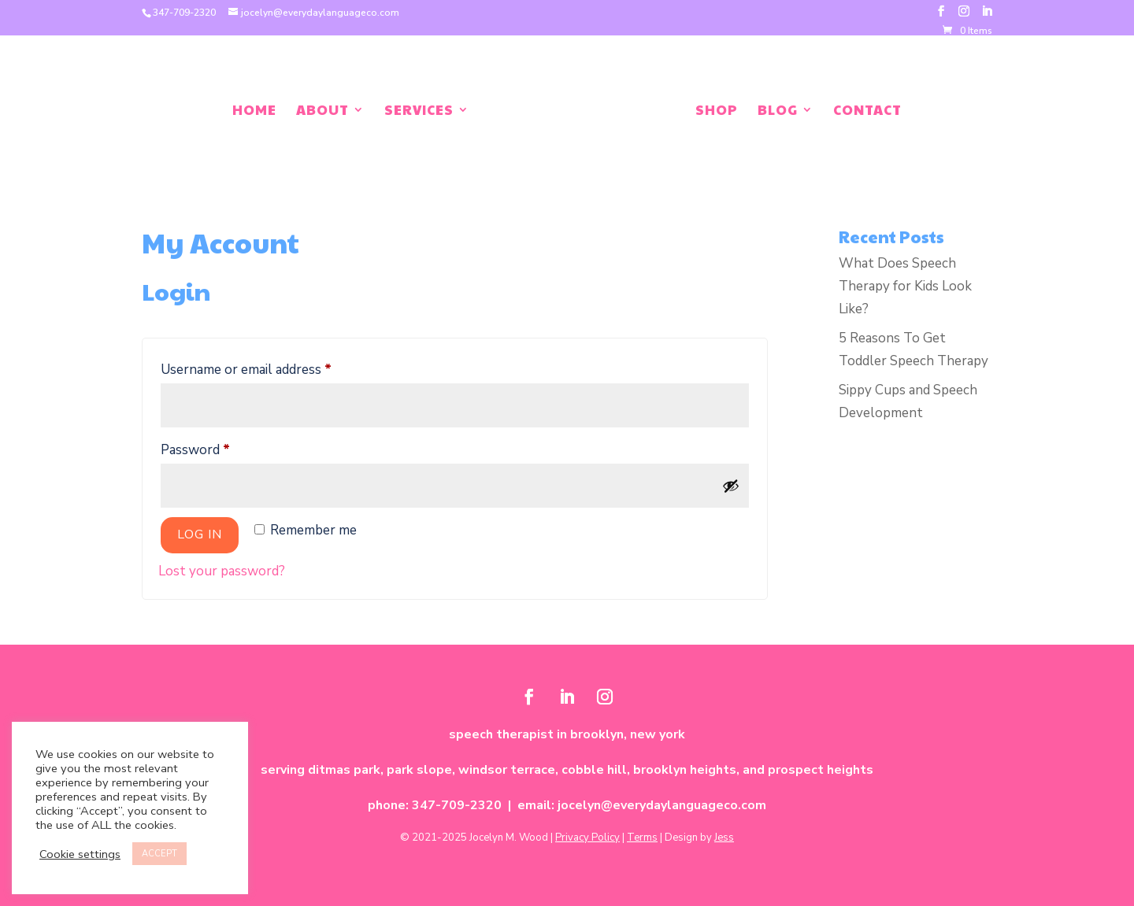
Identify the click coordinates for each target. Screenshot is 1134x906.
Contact (867, 111)
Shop (716, 111)
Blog (778, 111)
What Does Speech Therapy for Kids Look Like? (905, 286)
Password (221, 448)
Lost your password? (221, 571)
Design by (699, 837)
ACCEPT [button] (159, 854)
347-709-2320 (184, 12)
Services (419, 111)
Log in (199, 534)
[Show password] (730, 485)
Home (254, 111)
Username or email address (272, 368)
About (322, 111)
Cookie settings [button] (79, 854)
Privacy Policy (587, 837)
